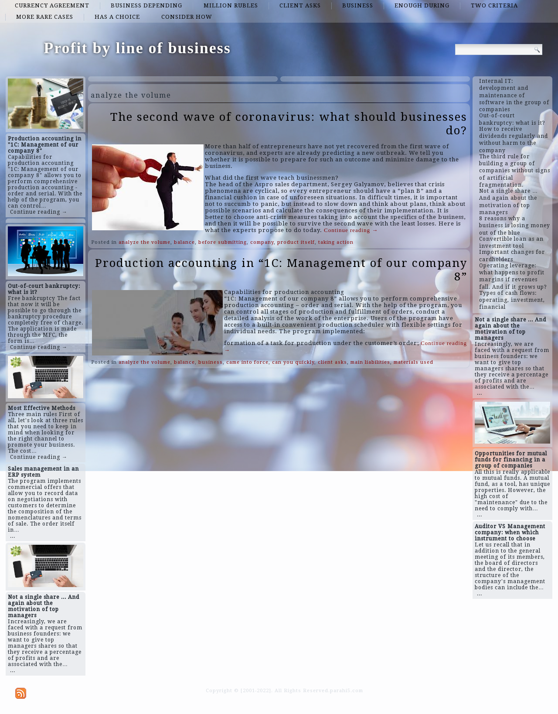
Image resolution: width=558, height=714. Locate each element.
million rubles (231, 5)
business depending (146, 5)
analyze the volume (144, 242)
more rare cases (44, 17)
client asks (300, 5)
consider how (186, 17)
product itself (296, 242)
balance (184, 242)
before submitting (222, 242)
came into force (247, 362)
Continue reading (351, 230)
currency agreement (52, 5)
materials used (413, 362)
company (262, 242)
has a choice (117, 17)
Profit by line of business (137, 48)
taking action (336, 242)
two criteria (494, 5)
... (12, 536)
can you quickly (293, 362)
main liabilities (370, 362)
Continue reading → (39, 212)
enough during (422, 5)
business (357, 5)
